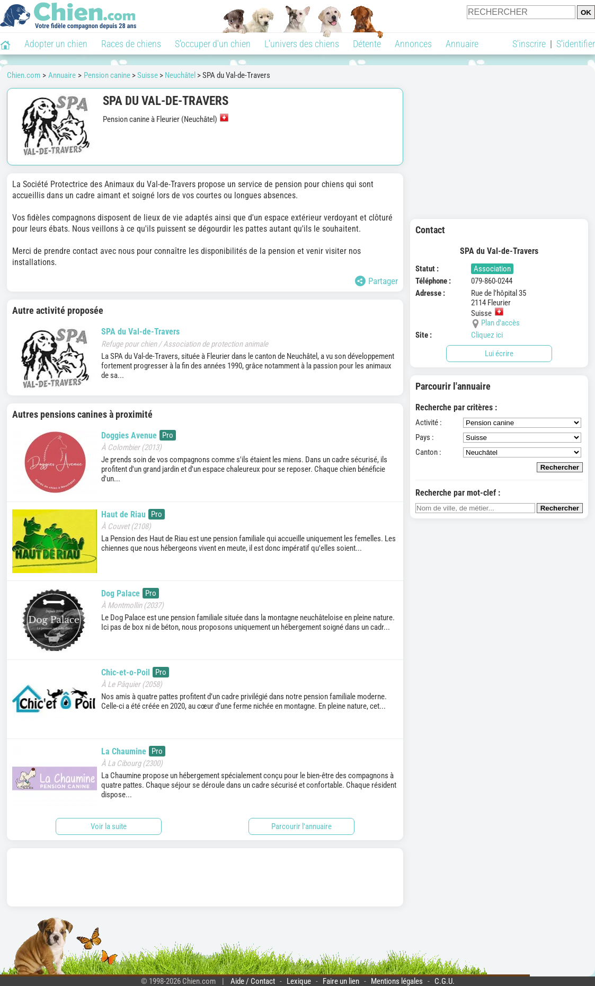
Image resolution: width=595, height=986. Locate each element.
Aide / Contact (252, 981)
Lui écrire (499, 353)
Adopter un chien (55, 43)
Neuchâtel (180, 75)
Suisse (147, 75)
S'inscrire (529, 43)
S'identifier (575, 43)
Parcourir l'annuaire (301, 826)
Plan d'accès (500, 323)
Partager (376, 281)
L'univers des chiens (301, 43)
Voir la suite (109, 826)
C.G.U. (444, 981)
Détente (367, 43)
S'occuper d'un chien (213, 43)
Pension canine (107, 75)
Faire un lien (341, 981)
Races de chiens (131, 43)
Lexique (299, 981)
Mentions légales (397, 981)
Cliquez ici (487, 335)
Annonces (413, 43)
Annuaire (462, 43)
